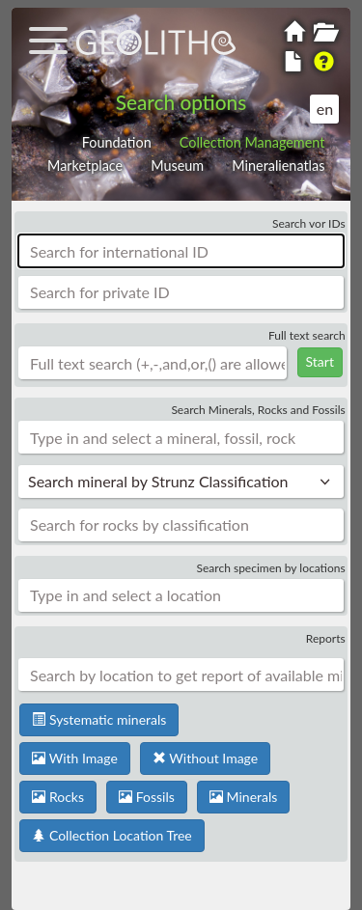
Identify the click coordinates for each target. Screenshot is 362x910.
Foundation (117, 142)
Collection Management (252, 142)
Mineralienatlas (278, 165)
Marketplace (85, 165)
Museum (177, 165)
